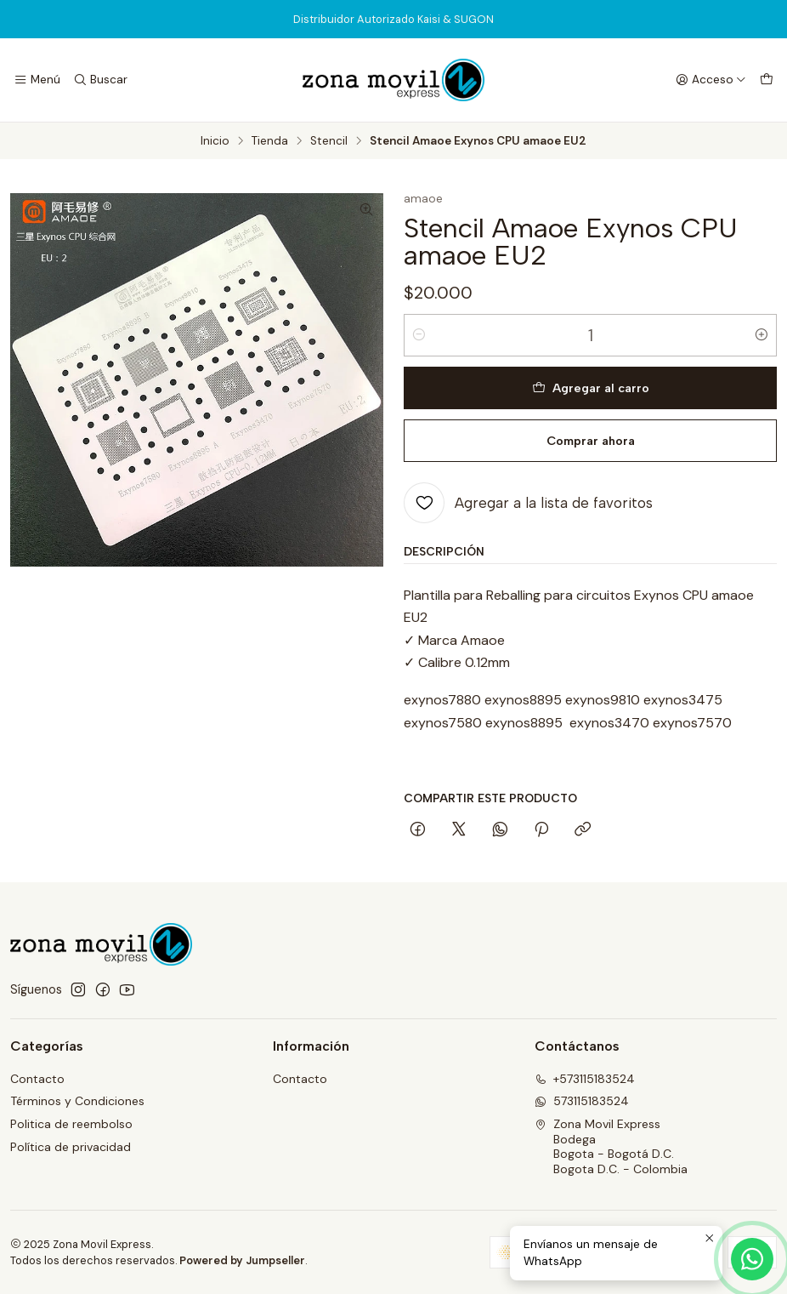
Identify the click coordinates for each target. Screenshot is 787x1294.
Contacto (37, 1078)
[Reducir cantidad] (419, 335)
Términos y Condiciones (77, 1101)
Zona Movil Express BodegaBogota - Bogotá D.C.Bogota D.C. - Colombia (611, 1146)
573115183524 (582, 1101)
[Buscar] (99, 80)
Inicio (215, 141)
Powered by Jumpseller (242, 1260)
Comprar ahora (590, 440)
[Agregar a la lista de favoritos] (528, 502)
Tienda (270, 141)
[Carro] (766, 80)
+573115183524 (585, 1078)
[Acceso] (710, 80)
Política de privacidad (70, 1146)
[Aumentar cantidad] (761, 335)
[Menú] (37, 80)
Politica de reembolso (71, 1124)
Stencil (329, 141)
